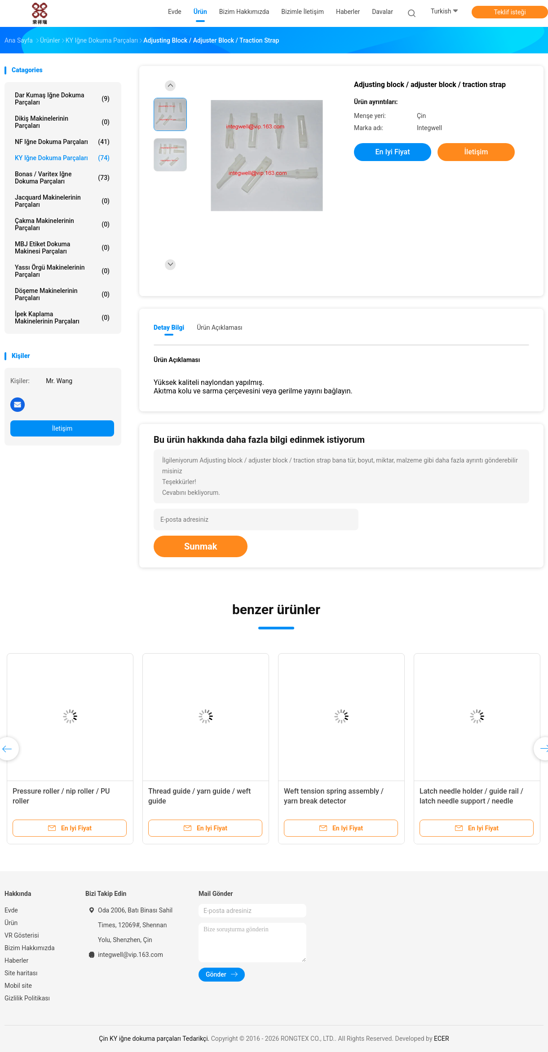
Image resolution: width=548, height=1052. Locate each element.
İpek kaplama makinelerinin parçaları (62, 317)
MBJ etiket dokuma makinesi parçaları (62, 247)
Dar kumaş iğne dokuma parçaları (62, 99)
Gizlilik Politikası (27, 998)
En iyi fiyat (393, 152)
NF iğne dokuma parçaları (62, 141)
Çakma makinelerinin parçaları (62, 224)
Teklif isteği (510, 12)
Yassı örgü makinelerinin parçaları (62, 271)
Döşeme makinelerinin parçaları (62, 294)
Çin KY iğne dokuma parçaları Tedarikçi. (155, 1038)
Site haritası (21, 973)
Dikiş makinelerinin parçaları (62, 122)
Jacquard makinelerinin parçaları (62, 201)
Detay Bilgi (169, 327)
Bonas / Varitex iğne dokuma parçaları (62, 177)
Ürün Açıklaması (219, 327)
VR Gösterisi (21, 935)
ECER (441, 1038)
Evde (11, 910)
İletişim (62, 428)
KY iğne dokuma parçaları (62, 157)
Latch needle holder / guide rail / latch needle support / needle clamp (471, 801)
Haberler (16, 960)
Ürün (11, 922)
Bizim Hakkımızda (29, 948)
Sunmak (200, 546)
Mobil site (18, 985)
